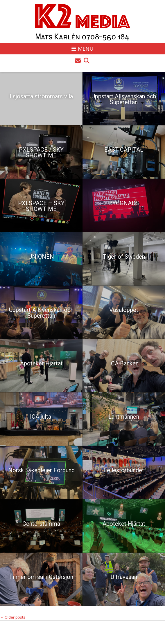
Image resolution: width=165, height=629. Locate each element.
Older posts (12, 617)
